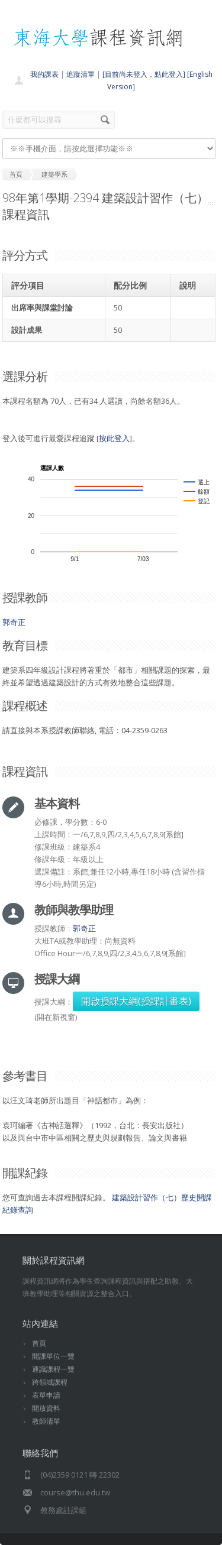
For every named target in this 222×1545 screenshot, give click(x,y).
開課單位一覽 (53, 1356)
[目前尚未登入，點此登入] (143, 74)
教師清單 (46, 1421)
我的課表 (44, 74)
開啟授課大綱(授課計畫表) (136, 1001)
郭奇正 (13, 622)
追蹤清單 (80, 74)
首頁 (39, 1343)
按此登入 (114, 438)
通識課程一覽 (53, 1369)
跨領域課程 (49, 1382)
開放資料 (46, 1408)
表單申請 (46, 1395)
